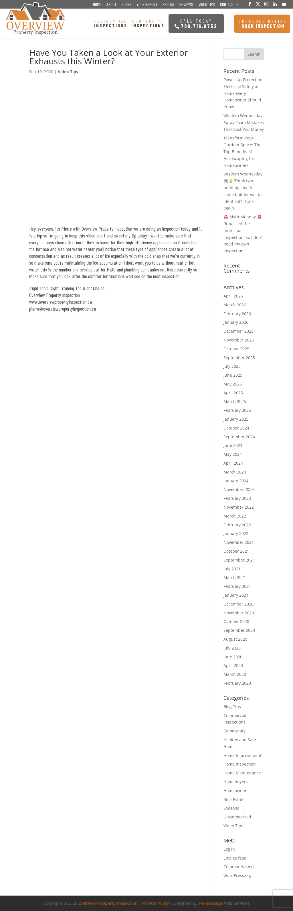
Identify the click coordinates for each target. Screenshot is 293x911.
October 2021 (236, 551)
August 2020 (235, 639)
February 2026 (237, 313)
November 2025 (238, 340)
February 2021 (237, 586)
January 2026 (235, 322)
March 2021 (234, 577)
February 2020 (237, 683)
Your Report (146, 5)
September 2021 (239, 560)
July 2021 (232, 569)
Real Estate (234, 799)
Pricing (168, 5)
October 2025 (236, 348)
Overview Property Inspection (108, 903)
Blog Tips (232, 706)
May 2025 (232, 384)
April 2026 (233, 296)
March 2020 (234, 674)
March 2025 (234, 401)
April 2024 (233, 463)
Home (97, 5)
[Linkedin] (275, 4)
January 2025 (235, 419)
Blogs (126, 5)
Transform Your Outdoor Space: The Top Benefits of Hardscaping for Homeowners (242, 151)
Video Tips (206, 5)
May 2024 (232, 454)
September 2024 (239, 436)
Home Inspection (239, 764)
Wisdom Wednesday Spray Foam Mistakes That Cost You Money (243, 122)
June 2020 (232, 657)
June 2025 (232, 375)
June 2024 (232, 445)
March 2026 (234, 304)
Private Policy (155, 903)
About (111, 5)
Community (234, 731)
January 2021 (235, 595)
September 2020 (239, 630)
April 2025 (233, 392)
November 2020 (238, 613)
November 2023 (238, 489)
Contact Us (229, 5)
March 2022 (234, 516)
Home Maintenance (242, 773)
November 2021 (238, 542)
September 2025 (239, 357)
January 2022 (235, 533)
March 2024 (234, 472)
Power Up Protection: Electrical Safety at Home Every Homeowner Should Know (243, 93)
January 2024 (235, 481)
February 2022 (237, 525)
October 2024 (236, 428)
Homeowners (236, 790)
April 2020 (233, 665)
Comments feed (238, 866)
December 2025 (238, 331)
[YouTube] (284, 4)
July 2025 (232, 366)
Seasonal (232, 808)
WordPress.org (237, 875)
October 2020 (236, 621)
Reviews (186, 5)
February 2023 (237, 498)
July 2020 (232, 648)
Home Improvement (242, 755)
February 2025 (237, 410)
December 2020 (238, 604)
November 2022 (238, 507)
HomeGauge (211, 903)
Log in (229, 849)
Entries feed (235, 858)
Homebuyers (235, 781)
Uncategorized (237, 817)
